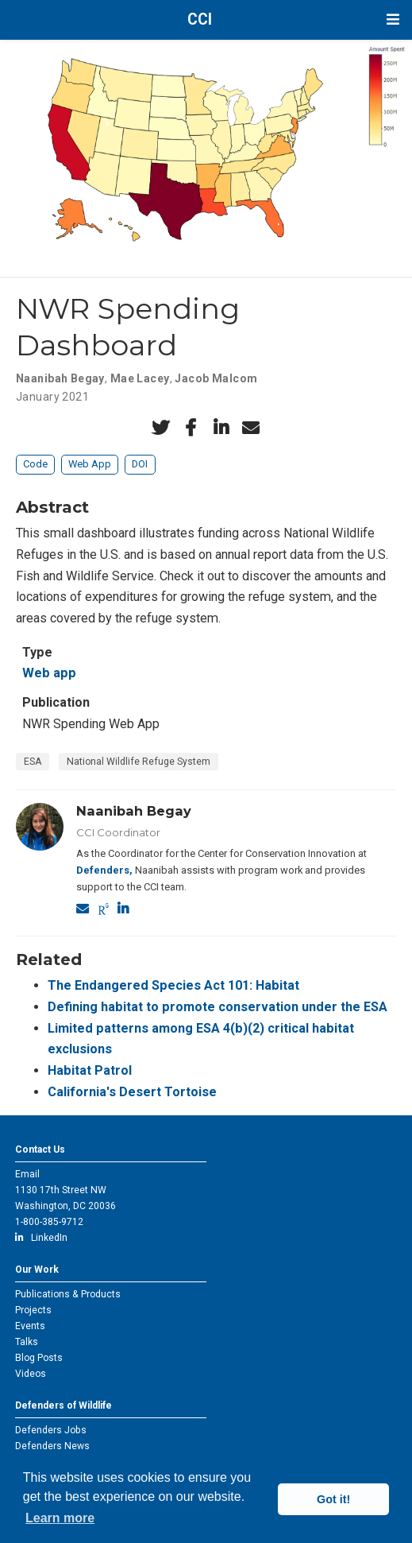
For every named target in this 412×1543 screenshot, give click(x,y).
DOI (140, 464)
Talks (26, 1341)
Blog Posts (39, 1357)
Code (35, 464)
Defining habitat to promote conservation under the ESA (217, 1006)
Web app (49, 672)
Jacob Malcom (216, 378)
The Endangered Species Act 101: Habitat (173, 985)
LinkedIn (41, 1237)
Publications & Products (68, 1294)
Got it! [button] (333, 1499)
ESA (32, 761)
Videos (30, 1373)
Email (27, 1174)
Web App (89, 464)
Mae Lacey (140, 378)
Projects (33, 1310)
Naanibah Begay (60, 378)
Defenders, (104, 870)
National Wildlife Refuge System (138, 761)
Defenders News (52, 1446)
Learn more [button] (59, 1518)
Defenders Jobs (51, 1430)
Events (30, 1326)
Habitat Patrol (90, 1070)
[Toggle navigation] (393, 19)
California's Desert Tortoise (132, 1091)
